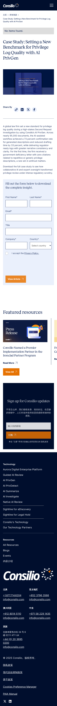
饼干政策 (8, 679)
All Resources (11, 545)
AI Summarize (11, 491)
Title (7, 228)
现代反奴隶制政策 (12, 672)
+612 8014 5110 (12, 613)
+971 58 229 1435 (39, 613)
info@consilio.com (13, 599)
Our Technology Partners (17, 527)
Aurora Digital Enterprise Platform (22, 469)
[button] (51, 5)
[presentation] (28, 269)
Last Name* (36, 200)
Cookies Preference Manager (19, 686)
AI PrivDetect (10, 485)
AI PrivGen (9, 480)
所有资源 (13, 15)
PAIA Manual (10, 693)
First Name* (11, 200)
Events (7, 555)
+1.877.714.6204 (12, 595)
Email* (8, 214)
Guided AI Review (13, 475)
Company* (10, 242)
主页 (5, 15)
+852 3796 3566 (39, 595)
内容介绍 (8, 561)
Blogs (6, 550)
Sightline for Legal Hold (16, 514)
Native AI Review (12, 502)
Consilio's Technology (15, 522)
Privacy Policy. (31, 256)
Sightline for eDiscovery (17, 509)
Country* (34, 242)
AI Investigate (11, 496)
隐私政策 (44, 445)
